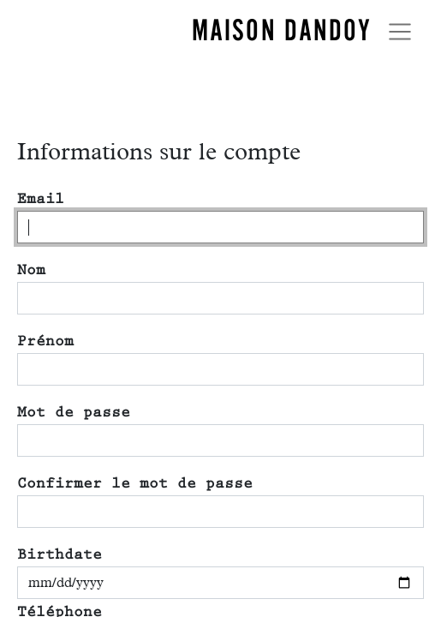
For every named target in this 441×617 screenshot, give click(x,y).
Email (40, 198)
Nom (31, 270)
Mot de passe (73, 412)
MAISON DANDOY (282, 30)
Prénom (45, 341)
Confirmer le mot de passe (135, 483)
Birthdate (59, 554)
